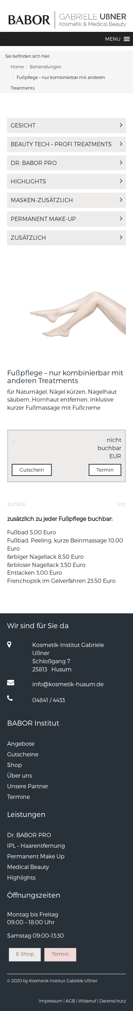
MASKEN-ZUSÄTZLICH (66, 200)
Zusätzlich (66, 237)
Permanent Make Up (36, 856)
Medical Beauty (28, 866)
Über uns (19, 775)
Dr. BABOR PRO (66, 162)
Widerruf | (88, 1000)
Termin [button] (104, 470)
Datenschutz (112, 1000)
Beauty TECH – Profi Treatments (66, 144)
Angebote (20, 743)
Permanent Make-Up (66, 218)
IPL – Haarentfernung (36, 845)
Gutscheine (22, 754)
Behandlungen (45, 66)
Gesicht (66, 125)
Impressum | (52, 1000)
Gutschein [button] (32, 470)
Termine (18, 796)
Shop (14, 764)
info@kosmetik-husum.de (68, 684)
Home (17, 66)
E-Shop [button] (25, 954)
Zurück (16, 503)
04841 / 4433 (48, 700)
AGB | (71, 1000)
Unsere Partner (27, 786)
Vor (121, 503)
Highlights (66, 181)
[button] (113, 39)
